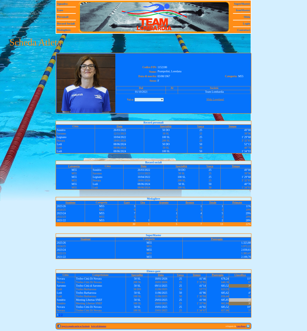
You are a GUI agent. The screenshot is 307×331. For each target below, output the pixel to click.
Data (119, 126)
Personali (63, 16)
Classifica (240, 274)
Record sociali (66, 23)
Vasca (200, 126)
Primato (237, 202)
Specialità (165, 126)
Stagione (70, 202)
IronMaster (243, 10)
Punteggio (217, 239)
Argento (163, 202)
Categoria (74, 166)
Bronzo (190, 202)
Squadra (62, 3)
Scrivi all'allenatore (98, 326)
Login (246, 23)
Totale (212, 202)
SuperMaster (242, 3)
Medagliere (64, 30)
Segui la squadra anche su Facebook (75, 326)
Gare (60, 10)
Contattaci (243, 30)
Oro (142, 202)
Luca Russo (241, 326)
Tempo (232, 126)
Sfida (247, 16)
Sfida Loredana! (215, 99)
